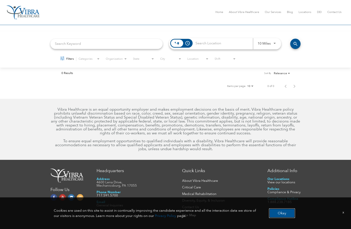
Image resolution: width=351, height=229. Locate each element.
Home (219, 12)
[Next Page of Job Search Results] (294, 86)
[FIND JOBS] (295, 44)
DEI (319, 12)
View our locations (281, 182)
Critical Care (191, 187)
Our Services (273, 12)
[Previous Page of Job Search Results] (285, 86)
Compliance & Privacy (284, 192)
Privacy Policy (165, 215)
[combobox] (106, 44)
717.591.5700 (107, 195)
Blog (290, 12)
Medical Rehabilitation (199, 194)
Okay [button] (282, 213)
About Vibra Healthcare (244, 12)
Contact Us (334, 12)
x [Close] (343, 212)
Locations (305, 12)
